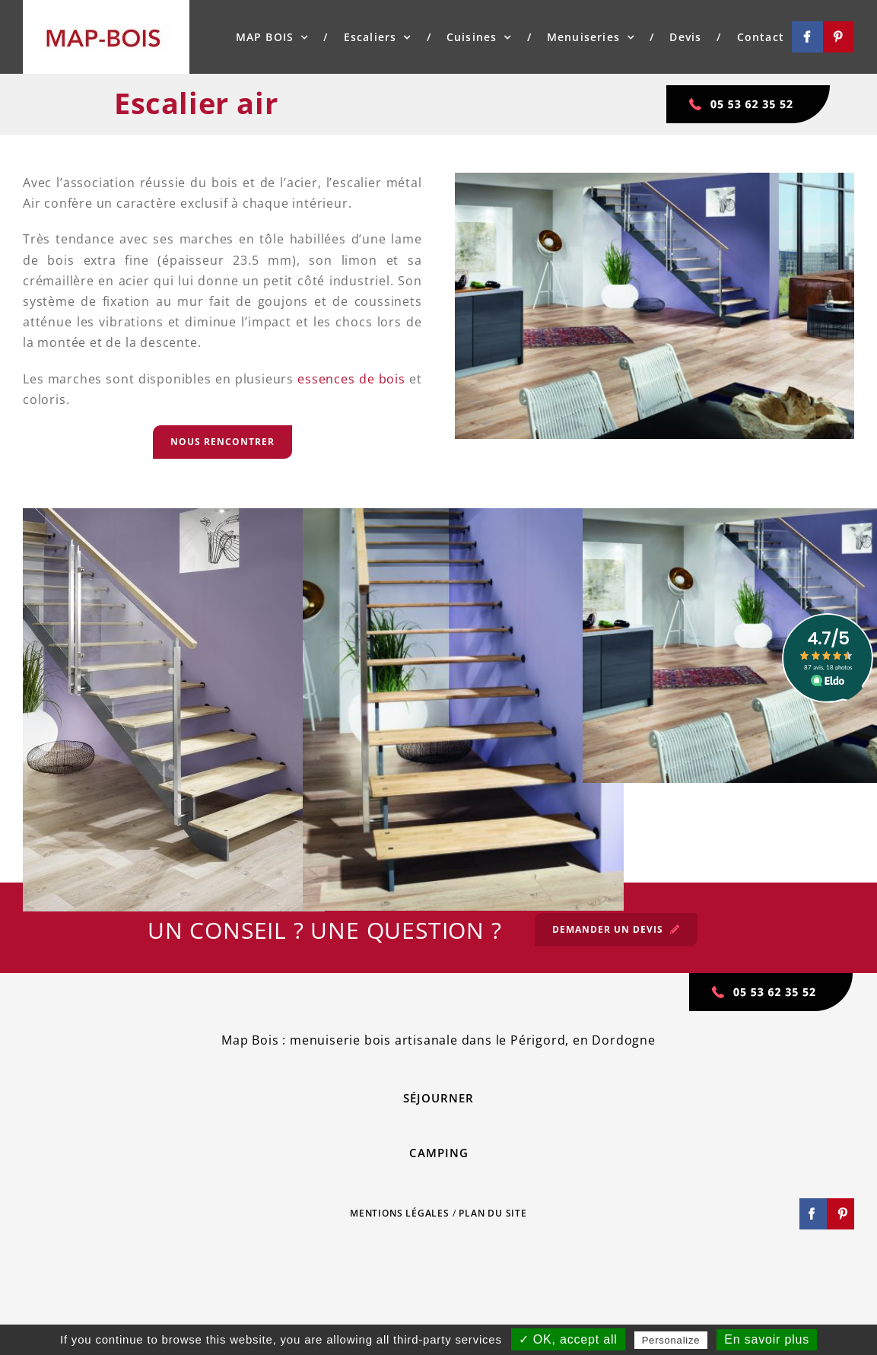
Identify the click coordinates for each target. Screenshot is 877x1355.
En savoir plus (766, 1339)
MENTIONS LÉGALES (400, 1213)
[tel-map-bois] (748, 91)
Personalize (671, 1340)
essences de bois (353, 379)
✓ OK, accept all (568, 1339)
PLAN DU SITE (493, 1213)
